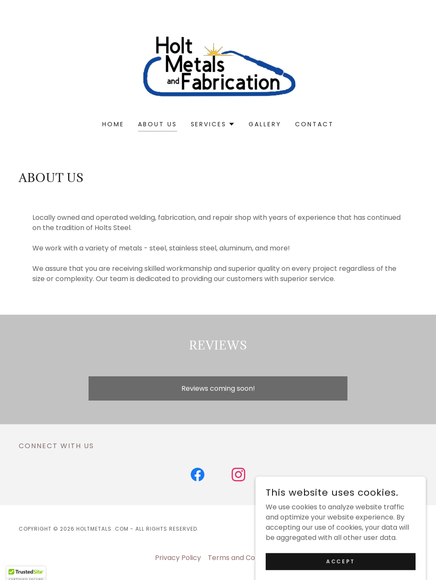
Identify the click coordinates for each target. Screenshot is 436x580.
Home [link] (113, 124)
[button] (213, 124)
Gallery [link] (265, 124)
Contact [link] (314, 124)
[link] (218, 66)
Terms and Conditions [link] (244, 558)
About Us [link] (157, 124)
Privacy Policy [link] (178, 558)
